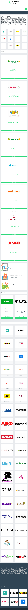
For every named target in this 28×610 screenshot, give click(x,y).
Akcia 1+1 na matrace (14, 252)
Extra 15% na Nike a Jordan (7, 311)
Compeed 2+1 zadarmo (14, 96)
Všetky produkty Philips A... (14, 174)
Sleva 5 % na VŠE (14, 200)
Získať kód (14, 130)
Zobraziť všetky (24, 292)
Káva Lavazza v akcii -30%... (14, 226)
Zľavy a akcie (3, 583)
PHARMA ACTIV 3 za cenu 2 (14, 70)
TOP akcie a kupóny (4, 581)
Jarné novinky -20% (21, 310)
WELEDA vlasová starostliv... (14, 148)
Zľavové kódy (3, 582)
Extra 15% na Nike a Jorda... (7, 310)
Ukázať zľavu (14, 78)
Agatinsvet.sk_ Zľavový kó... (14, 122)
